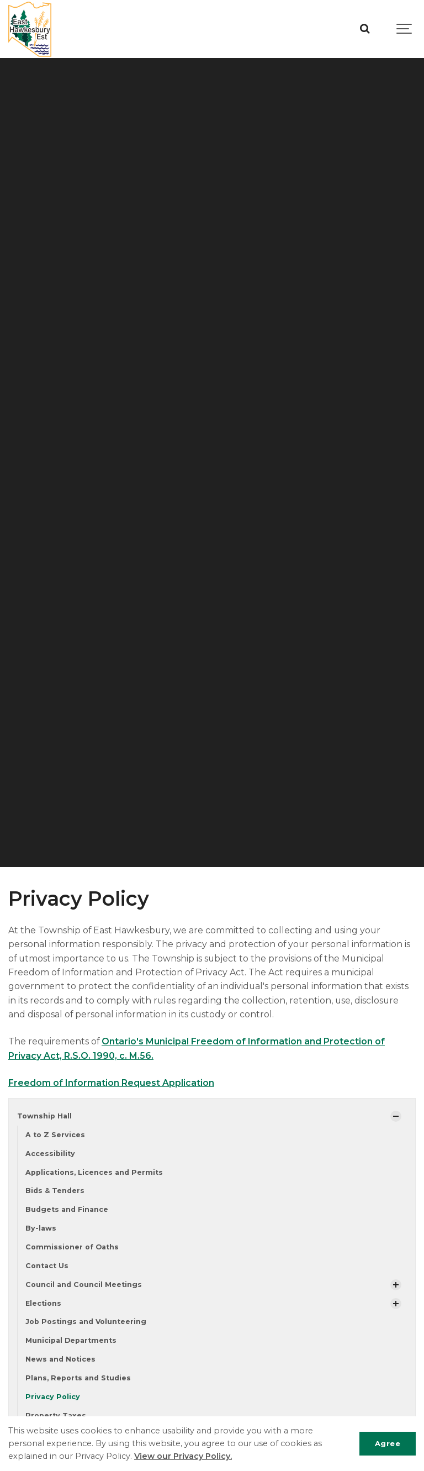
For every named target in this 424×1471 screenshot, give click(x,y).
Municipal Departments (70, 1340)
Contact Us (46, 1266)
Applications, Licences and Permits (94, 1172)
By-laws (40, 1228)
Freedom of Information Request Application (111, 1083)
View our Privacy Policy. (183, 1456)
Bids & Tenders (54, 1190)
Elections (43, 1303)
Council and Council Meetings (83, 1284)
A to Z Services (55, 1135)
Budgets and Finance (66, 1209)
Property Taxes (55, 1415)
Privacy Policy (52, 1397)
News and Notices (60, 1359)
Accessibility (50, 1153)
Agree (388, 1443)
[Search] (365, 29)
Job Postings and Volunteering (85, 1321)
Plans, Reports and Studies (78, 1378)
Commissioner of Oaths (72, 1247)
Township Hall (44, 1116)
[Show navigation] (405, 29)
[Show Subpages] (395, 1116)
